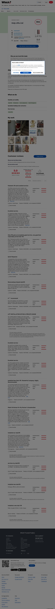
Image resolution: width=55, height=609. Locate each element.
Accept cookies (26, 72)
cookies (18, 65)
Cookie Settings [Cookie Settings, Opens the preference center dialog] (16, 72)
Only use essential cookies (38, 72)
